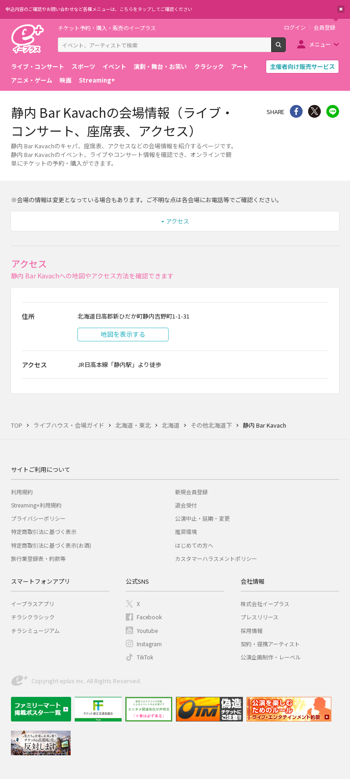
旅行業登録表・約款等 (38, 558)
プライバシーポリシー (38, 518)
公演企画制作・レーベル (271, 657)
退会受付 (186, 505)
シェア (296, 111)
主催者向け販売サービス (302, 66)
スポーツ (83, 66)
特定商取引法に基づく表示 (44, 531)
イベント (114, 66)
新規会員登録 (191, 492)
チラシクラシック (33, 617)
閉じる (341, 9)
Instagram (149, 644)
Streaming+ (97, 80)
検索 (285, 48)
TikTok (145, 657)
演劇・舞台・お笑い (160, 66)
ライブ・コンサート (37, 66)
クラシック (209, 66)
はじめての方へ (194, 545)
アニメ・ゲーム (31, 80)
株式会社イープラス (265, 603)
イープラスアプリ (32, 603)
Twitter (314, 111)
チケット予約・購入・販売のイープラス (107, 27)
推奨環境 (186, 531)
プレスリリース (259, 617)
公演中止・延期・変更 (202, 518)
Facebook (149, 617)
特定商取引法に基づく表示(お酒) (51, 545)
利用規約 (22, 492)
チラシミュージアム (35, 630)
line (332, 111)
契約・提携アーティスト (270, 644)
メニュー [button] (320, 44)
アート (239, 66)
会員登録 (324, 27)
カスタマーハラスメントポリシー (216, 558)
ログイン (295, 27)
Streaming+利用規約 (36, 505)
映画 (66, 80)
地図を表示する (123, 334)
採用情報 (251, 630)
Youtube (147, 630)
